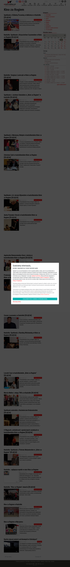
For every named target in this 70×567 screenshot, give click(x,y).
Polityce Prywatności (44, 277)
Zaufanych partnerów (36, 275)
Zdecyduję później (17, 301)
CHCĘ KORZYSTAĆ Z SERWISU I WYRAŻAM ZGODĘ (35, 299)
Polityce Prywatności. (45, 294)
